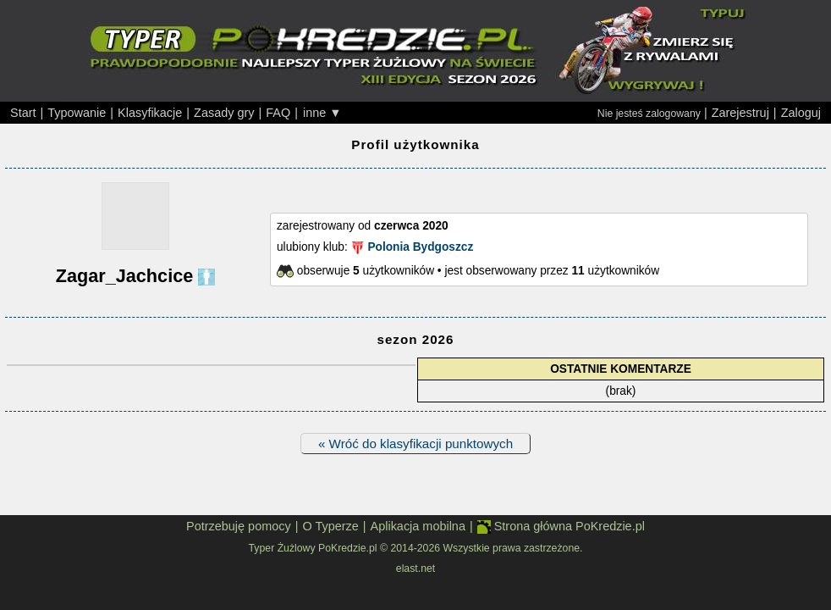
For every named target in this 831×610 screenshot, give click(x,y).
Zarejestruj (740, 112)
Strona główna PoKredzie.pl (561, 526)
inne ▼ (322, 112)
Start (23, 112)
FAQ (278, 112)
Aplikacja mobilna (418, 526)
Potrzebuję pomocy (238, 526)
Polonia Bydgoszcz (420, 247)
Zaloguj (801, 112)
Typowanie (76, 112)
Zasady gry (224, 112)
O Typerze (330, 526)
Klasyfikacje (150, 112)
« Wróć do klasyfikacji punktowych (415, 443)
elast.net (415, 568)
